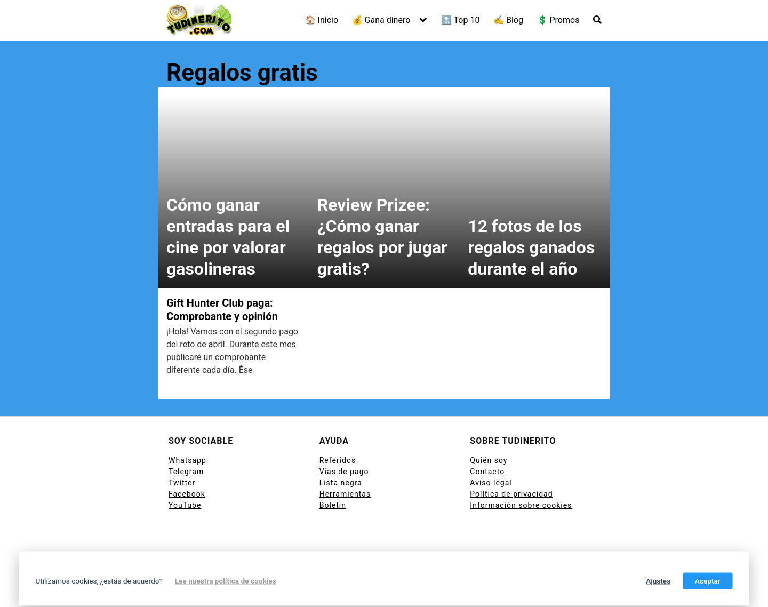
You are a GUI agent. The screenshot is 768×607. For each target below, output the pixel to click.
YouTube (185, 505)
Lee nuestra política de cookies (225, 581)
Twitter (182, 482)
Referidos (337, 460)
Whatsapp (187, 460)
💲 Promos (558, 20)
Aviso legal (490, 482)
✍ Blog (508, 20)
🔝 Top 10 (460, 20)
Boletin (332, 505)
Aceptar (708, 581)
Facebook (187, 494)
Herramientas (345, 494)
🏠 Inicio (321, 20)
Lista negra (340, 482)
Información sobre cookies (521, 505)
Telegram (186, 471)
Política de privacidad (511, 494)
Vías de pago (344, 471)
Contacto (487, 471)
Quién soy (488, 460)
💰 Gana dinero (381, 20)
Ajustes (658, 581)
